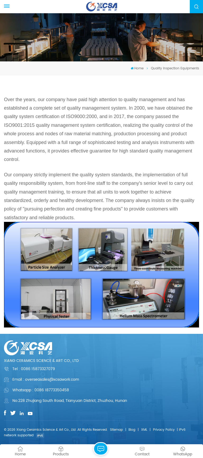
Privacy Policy (164, 429)
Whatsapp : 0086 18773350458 (40, 390)
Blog (131, 429)
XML (144, 429)
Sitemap (116, 429)
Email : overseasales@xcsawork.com (45, 379)
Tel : (33, 369)
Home (137, 68)
